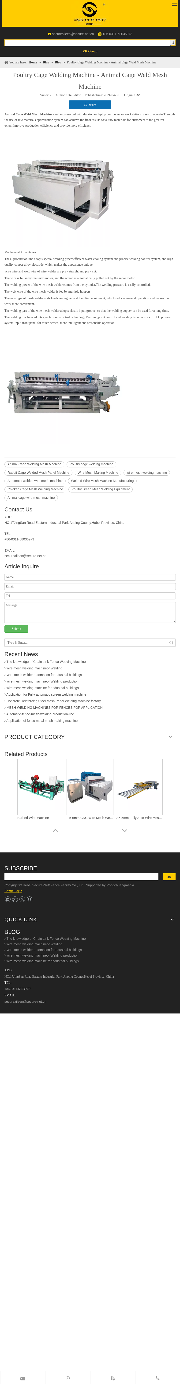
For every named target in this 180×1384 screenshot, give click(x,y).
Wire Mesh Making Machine (98, 472)
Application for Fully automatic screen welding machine (45, 695)
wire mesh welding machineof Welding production (41, 682)
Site (137, 95)
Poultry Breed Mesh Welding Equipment (100, 489)
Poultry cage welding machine (91, 464)
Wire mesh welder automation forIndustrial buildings (43, 676)
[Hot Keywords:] (172, 42)
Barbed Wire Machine (33, 818)
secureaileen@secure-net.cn (73, 34)
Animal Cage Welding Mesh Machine (34, 464)
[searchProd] (88, 43)
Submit (16, 629)
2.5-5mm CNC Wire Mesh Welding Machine (90, 818)
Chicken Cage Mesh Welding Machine (35, 489)
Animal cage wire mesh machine (31, 497)
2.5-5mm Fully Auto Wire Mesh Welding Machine (139, 818)
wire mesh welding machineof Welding (33, 669)
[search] (81, 876)
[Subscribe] (169, 876)
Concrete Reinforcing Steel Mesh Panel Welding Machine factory (52, 702)
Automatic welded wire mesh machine (35, 481)
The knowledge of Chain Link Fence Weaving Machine (45, 662)
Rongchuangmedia (121, 885)
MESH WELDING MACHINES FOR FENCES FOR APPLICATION (53, 708)
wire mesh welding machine (147, 472)
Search (171, 642)
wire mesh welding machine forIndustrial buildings (41, 689)
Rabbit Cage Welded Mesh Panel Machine (38, 472)
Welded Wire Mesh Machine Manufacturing (102, 481)
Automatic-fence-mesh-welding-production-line (39, 715)
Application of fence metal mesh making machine (41, 721)
